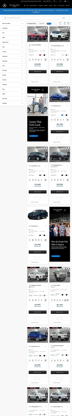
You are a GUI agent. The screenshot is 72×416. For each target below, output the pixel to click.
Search (63, 17)
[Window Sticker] (68, 300)
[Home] (25, 5)
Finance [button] (55, 5)
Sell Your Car (37, 71)
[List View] (68, 23)
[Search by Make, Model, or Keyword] (34, 18)
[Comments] (46, 60)
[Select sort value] (60, 23)
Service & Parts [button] (61, 5)
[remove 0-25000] (42, 24)
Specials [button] (46, 5)
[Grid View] (64, 23)
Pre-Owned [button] (40, 5)
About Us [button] (67, 5)
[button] (46, 34)
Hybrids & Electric (33, 5)
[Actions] (45, 46)
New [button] (27, 5)
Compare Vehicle (34, 81)
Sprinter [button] (50, 5)
